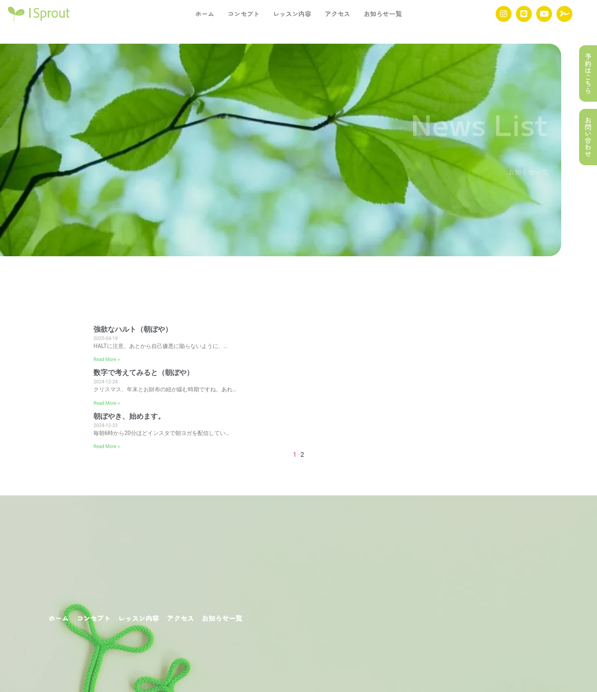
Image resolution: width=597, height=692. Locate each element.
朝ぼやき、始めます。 (129, 416)
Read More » (106, 359)
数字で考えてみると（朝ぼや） (143, 372)
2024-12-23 (105, 425)
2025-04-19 (105, 338)
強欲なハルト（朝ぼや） (132, 329)
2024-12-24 (105, 382)
